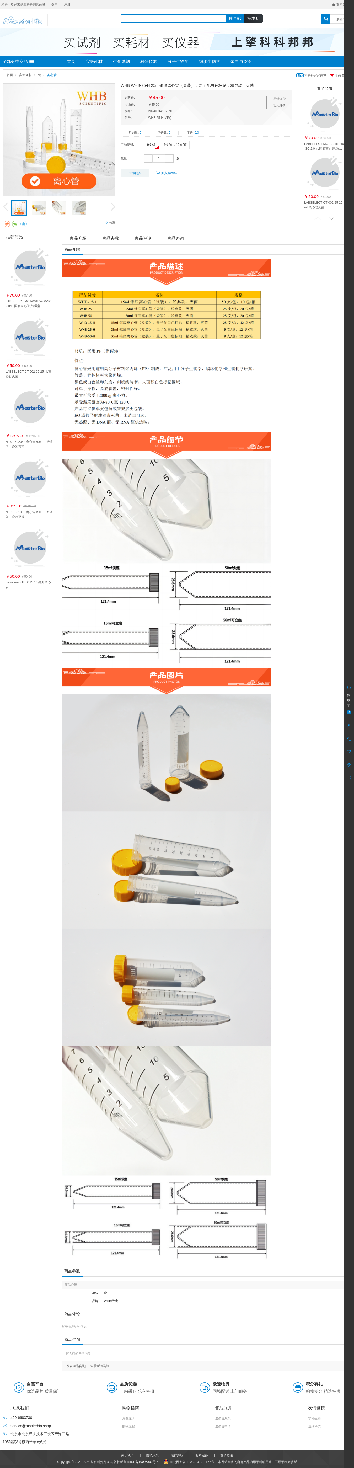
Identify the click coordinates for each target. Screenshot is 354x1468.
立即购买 (135, 173)
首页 (71, 61)
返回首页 (340, 5)
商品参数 (110, 238)
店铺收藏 (338, 75)
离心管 (52, 75)
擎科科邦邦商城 (312, 75)
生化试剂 (121, 61)
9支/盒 (151, 145)
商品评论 (143, 238)
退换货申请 (223, 1426)
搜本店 (253, 18)
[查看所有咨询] (100, 1366)
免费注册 (128, 1418)
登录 (54, 4)
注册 (67, 4)
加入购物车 (166, 173)
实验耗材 (94, 61)
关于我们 (127, 1455)
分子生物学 (178, 61)
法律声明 (177, 1455)
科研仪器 (148, 61)
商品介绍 (78, 238)
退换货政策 (223, 1418)
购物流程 (128, 1426)
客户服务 (201, 1455)
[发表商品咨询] (76, 1366)
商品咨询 (175, 238)
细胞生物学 (209, 61)
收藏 (110, 222)
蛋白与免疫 (240, 61)
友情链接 (226, 1455)
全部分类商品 (18, 61)
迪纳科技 (314, 1426)
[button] (331, 218)
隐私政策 (152, 1455)
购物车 (341, 19)
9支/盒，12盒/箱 (175, 145)
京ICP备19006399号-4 (142, 1462)
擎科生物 (314, 1418)
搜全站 (235, 18)
